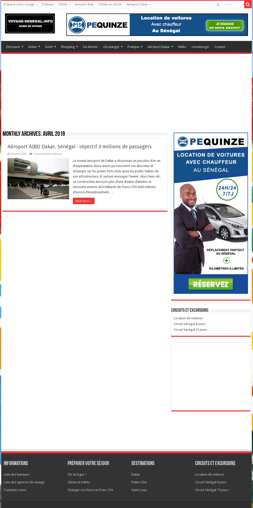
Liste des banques (16, 474)
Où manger (111, 47)
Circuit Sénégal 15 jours (190, 330)
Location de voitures (188, 318)
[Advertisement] (126, 95)
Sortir (49, 47)
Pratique (47, 4)
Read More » (84, 201)
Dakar (135, 474)
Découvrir (13, 47)
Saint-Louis (139, 490)
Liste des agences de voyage (24, 482)
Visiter (32, 47)
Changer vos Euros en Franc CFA (90, 490)
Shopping (68, 47)
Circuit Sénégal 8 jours (189, 324)
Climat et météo (79, 482)
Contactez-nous (15, 490)
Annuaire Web (84, 4)
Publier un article (110, 4)
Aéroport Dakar (137, 4)
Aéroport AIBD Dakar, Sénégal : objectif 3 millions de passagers (79, 147)
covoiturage (200, 47)
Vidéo (182, 47)
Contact (219, 47)
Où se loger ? (77, 474)
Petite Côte (139, 482)
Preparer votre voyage (19, 4)
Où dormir (90, 47)
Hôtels (62, 4)
